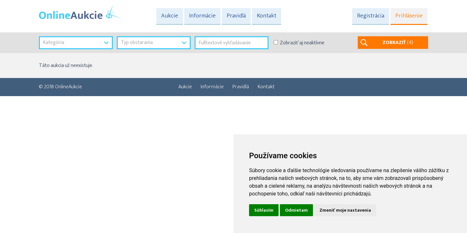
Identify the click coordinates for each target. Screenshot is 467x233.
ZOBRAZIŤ (397, 42)
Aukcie (169, 16)
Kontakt (266, 16)
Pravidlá (236, 16)
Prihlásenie (409, 16)
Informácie (202, 16)
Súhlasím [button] (263, 210)
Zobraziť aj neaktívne (302, 43)
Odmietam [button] (296, 210)
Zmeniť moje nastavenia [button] (345, 210)
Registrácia (370, 16)
